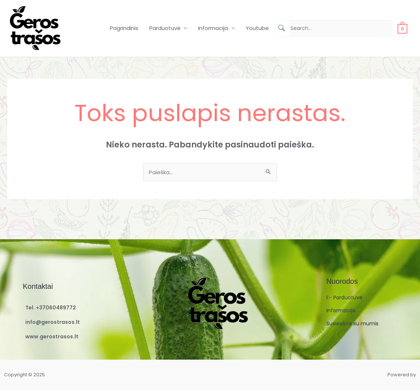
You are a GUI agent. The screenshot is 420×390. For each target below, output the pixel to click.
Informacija (213, 28)
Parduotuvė (164, 28)
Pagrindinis (124, 28)
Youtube (257, 28)
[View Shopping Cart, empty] (402, 28)
